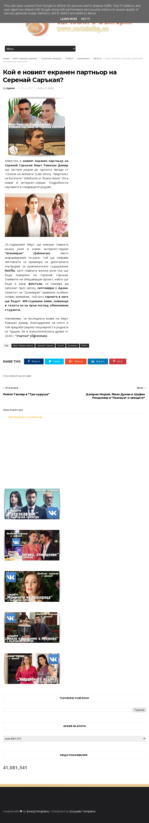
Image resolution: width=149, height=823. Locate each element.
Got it (85, 18)
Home (6, 58)
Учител (69, 58)
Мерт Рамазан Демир (25, 58)
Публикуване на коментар (25, 417)
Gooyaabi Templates (82, 811)
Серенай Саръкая (51, 58)
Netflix (98, 58)
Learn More (68, 18)
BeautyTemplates (38, 811)
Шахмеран (83, 58)
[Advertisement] (74, 451)
